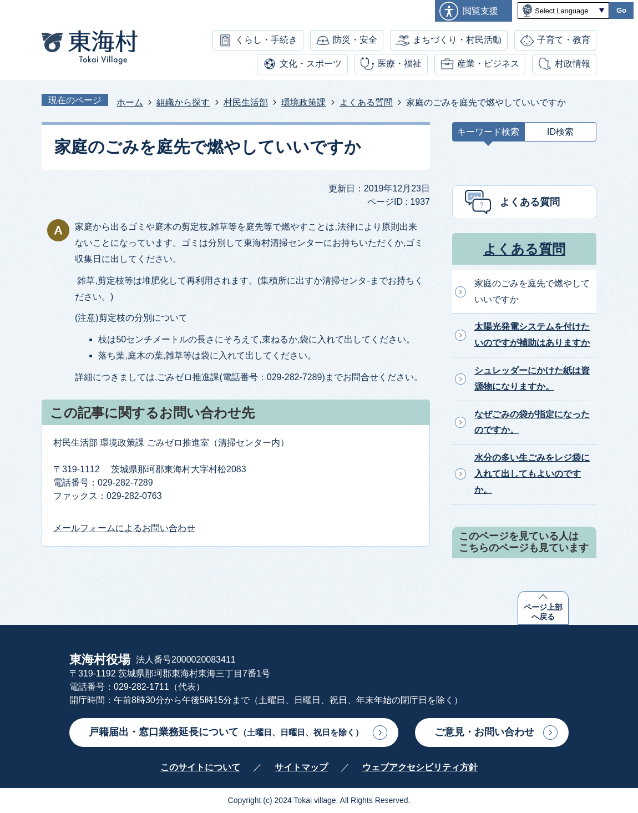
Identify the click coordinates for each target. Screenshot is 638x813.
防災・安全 (355, 39)
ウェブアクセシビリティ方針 (420, 767)
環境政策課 (303, 102)
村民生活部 (246, 102)
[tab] (488, 134)
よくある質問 (366, 102)
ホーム (130, 102)
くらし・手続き (266, 39)
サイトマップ (301, 767)
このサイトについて (200, 767)
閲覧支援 (480, 11)
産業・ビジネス (488, 63)
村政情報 (572, 63)
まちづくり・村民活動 (457, 39)
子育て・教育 (563, 39)
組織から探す (183, 102)
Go (621, 10)
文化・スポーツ (311, 63)
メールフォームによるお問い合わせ (124, 528)
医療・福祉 (399, 63)
